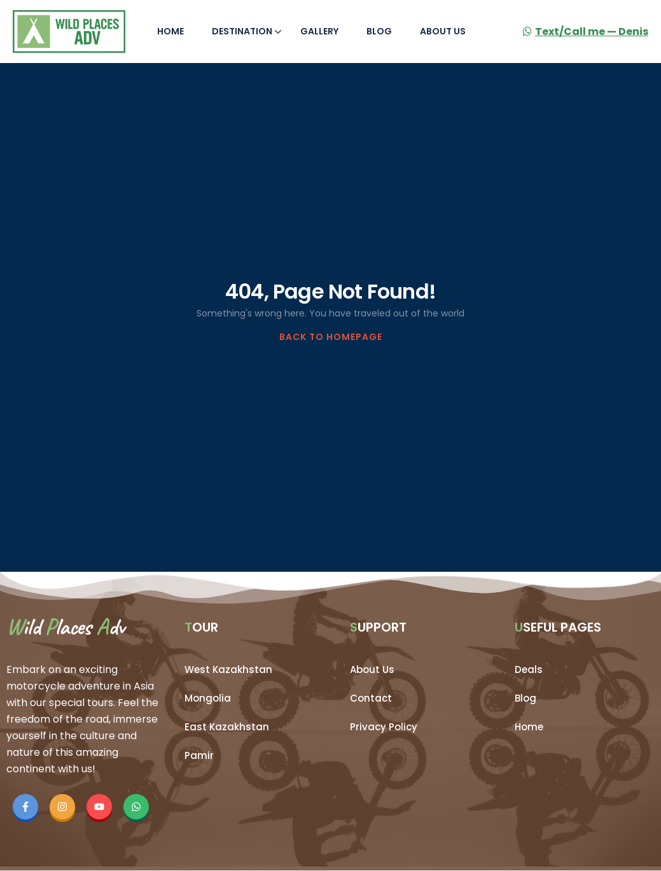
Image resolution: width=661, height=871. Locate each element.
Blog (379, 31)
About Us (443, 31)
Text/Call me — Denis (585, 31)
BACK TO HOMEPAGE (330, 336)
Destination (247, 31)
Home (170, 31)
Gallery (319, 31)
